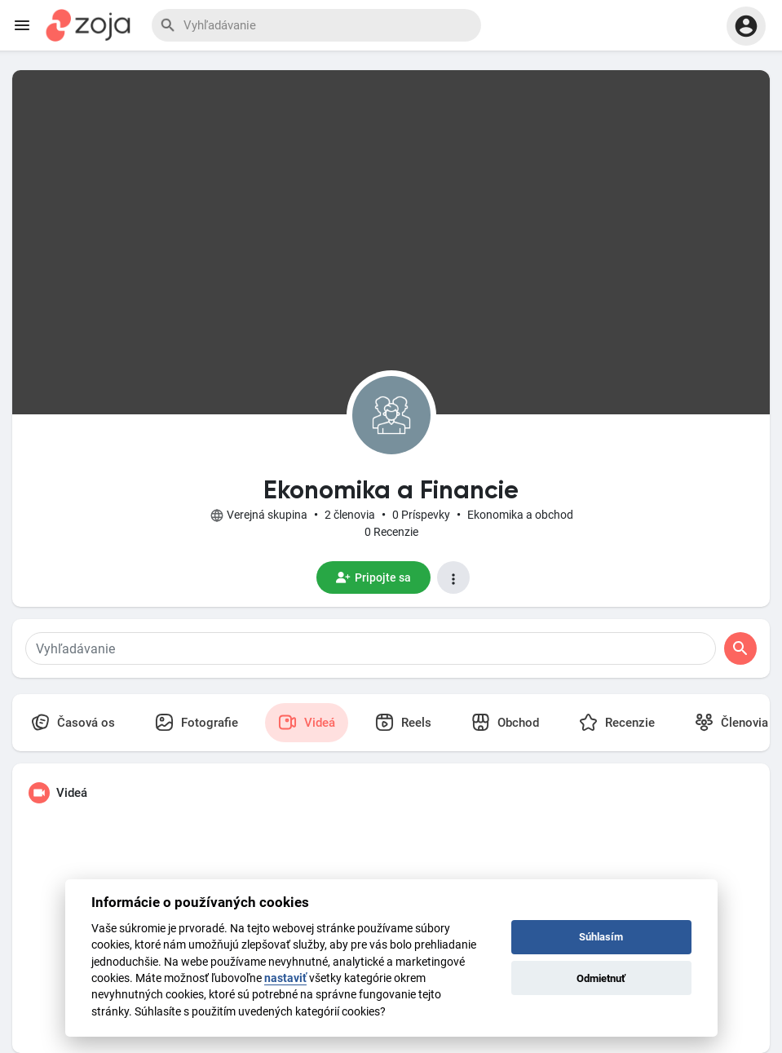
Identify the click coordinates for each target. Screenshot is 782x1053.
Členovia (731, 722)
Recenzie (617, 722)
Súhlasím (601, 937)
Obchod (505, 722)
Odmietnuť (601, 978)
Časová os (73, 722)
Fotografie (196, 722)
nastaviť (285, 977)
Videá (306, 722)
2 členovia (350, 514)
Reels (403, 722)
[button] (746, 26)
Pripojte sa (373, 577)
